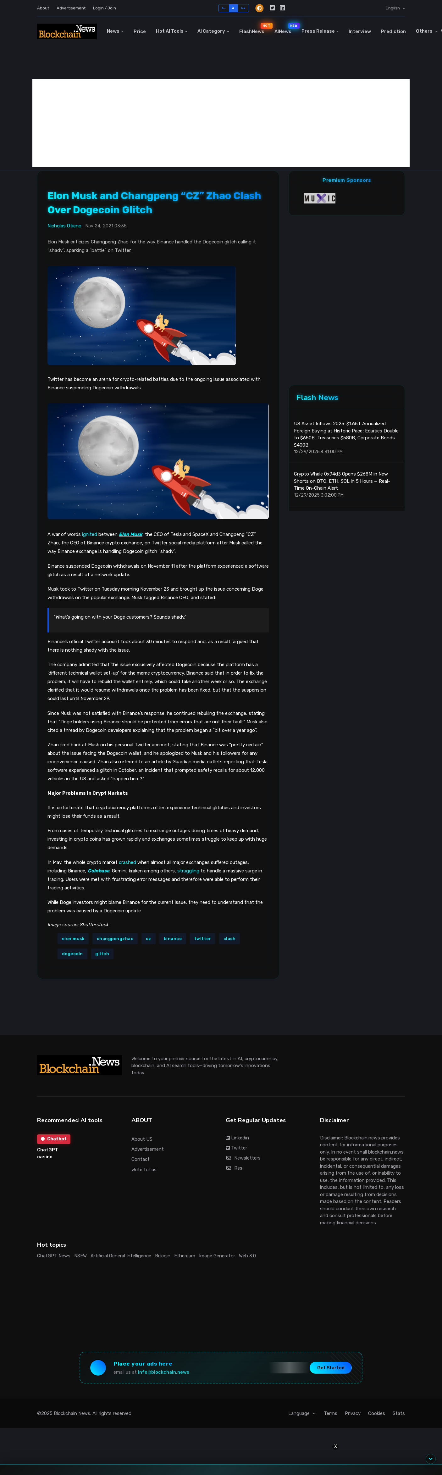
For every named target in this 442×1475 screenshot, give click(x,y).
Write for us (144, 1169)
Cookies (376, 1413)
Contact (140, 1159)
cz (148, 938)
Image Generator (217, 1256)
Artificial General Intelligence (121, 1256)
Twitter (236, 1148)
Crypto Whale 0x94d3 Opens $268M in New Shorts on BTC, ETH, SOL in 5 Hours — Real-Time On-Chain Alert (342, 481)
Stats (399, 1413)
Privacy (353, 1413)
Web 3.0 (247, 1256)
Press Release (318, 31)
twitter (202, 938)
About (43, 8)
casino (44, 1157)
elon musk (73, 938)
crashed (127, 862)
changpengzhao (115, 938)
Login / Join (104, 8)
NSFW (80, 1256)
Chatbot (54, 1139)
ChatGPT (47, 1150)
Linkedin (237, 1138)
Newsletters (243, 1158)
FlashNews (254, 28)
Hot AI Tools (170, 31)
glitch (102, 953)
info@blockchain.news (163, 1372)
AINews (285, 28)
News (113, 31)
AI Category (211, 31)
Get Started (331, 1367)
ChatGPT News (53, 1256)
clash (230, 938)
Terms (330, 1413)
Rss (234, 1168)
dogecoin (72, 953)
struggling (188, 871)
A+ (243, 8)
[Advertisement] (221, 123)
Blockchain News (72, 1413)
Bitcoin (162, 1256)
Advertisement (71, 8)
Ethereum (184, 1256)
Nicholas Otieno (64, 226)
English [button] (393, 8)
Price (140, 31)
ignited (89, 534)
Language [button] (299, 1413)
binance (173, 938)
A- (224, 8)
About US (141, 1139)
